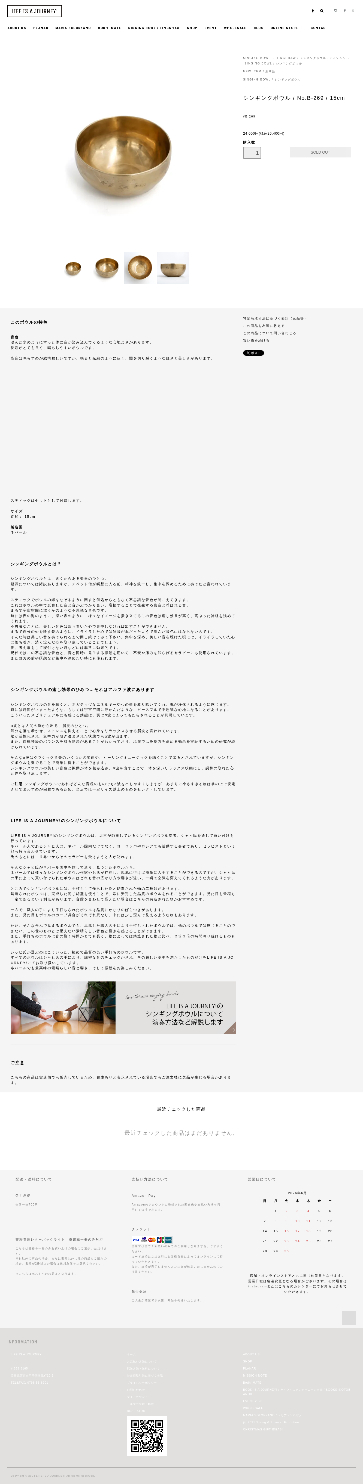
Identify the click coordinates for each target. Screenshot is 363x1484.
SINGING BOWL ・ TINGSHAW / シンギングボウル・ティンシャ (294, 58)
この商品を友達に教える (264, 325)
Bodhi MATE (252, 1382)
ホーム (131, 1354)
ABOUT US (16, 28)
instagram (257, 1286)
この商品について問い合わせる (270, 333)
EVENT (210, 28)
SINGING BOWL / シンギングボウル (273, 63)
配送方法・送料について (143, 1368)
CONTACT (319, 28)
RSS (130, 1410)
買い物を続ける (256, 340)
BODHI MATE (109, 28)
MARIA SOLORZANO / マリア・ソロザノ (272, 1415)
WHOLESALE (235, 28)
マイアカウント (137, 1396)
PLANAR (40, 28)
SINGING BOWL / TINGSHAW (154, 28)
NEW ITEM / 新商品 (259, 71)
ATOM (141, 1410)
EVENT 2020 (252, 1401)
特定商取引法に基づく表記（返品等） (275, 318)
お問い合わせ (136, 1389)
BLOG (259, 28)
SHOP (192, 28)
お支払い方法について (142, 1361)
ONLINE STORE (287, 28)
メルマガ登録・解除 (140, 1403)
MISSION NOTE (255, 1375)
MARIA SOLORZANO (73, 28)
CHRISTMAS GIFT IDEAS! (263, 1429)
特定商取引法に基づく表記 (145, 1375)
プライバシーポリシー (142, 1382)
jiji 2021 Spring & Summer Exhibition (271, 1422)
